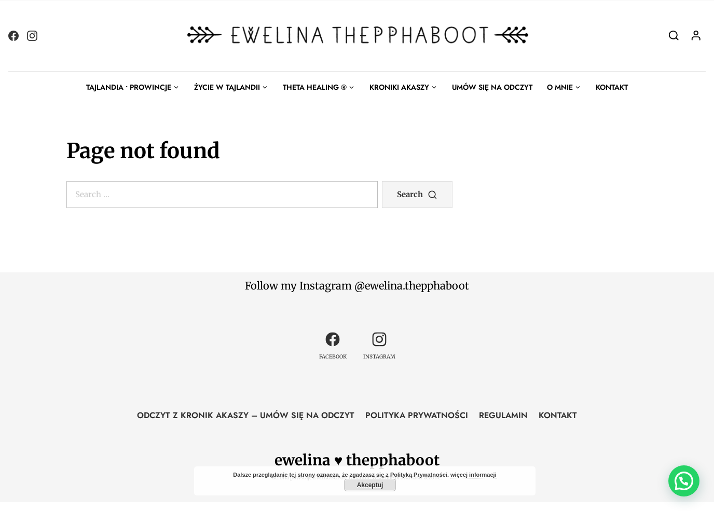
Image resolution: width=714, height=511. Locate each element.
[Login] (696, 35)
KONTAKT (612, 87)
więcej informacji (473, 475)
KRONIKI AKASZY (399, 87)
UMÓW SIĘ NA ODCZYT (492, 87)
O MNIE (560, 87)
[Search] (674, 35)
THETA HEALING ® (315, 87)
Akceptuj (370, 485)
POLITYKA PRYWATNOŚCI (416, 415)
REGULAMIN (503, 415)
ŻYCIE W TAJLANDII (227, 87)
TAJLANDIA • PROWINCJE (128, 87)
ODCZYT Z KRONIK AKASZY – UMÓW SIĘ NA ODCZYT (245, 415)
